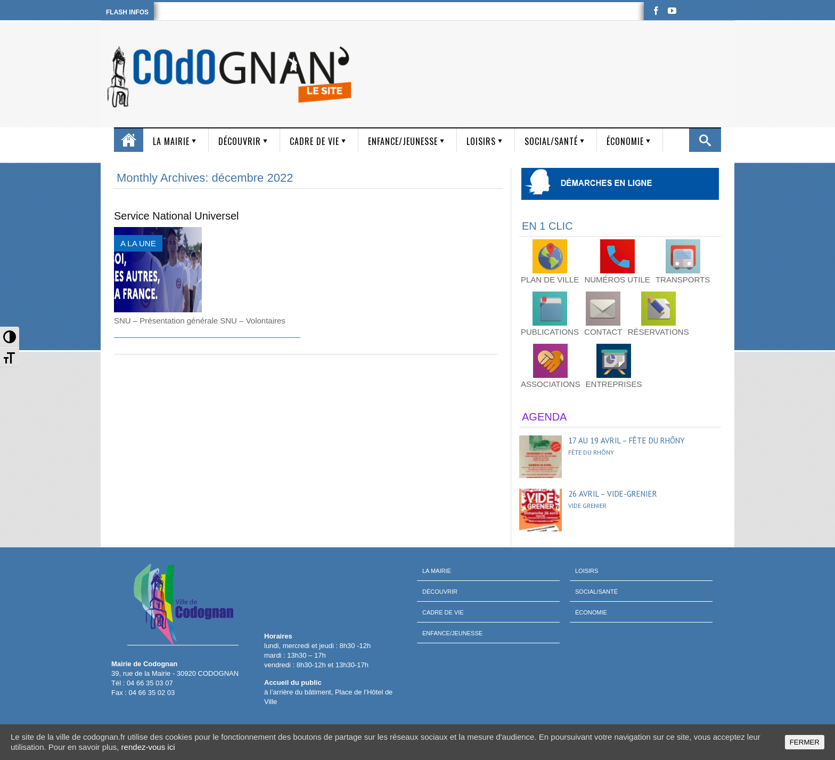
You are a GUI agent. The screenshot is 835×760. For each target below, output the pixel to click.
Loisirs (481, 141)
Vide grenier (587, 506)
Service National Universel (176, 216)
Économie (625, 141)
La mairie (171, 141)
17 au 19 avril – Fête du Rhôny (626, 440)
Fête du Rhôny (591, 452)
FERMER (805, 742)
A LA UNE (138, 243)
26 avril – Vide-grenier (612, 494)
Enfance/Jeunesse (403, 141)
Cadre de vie (314, 141)
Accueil (128, 140)
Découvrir (239, 141)
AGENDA (544, 417)
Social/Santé (551, 141)
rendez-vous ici (148, 746)
